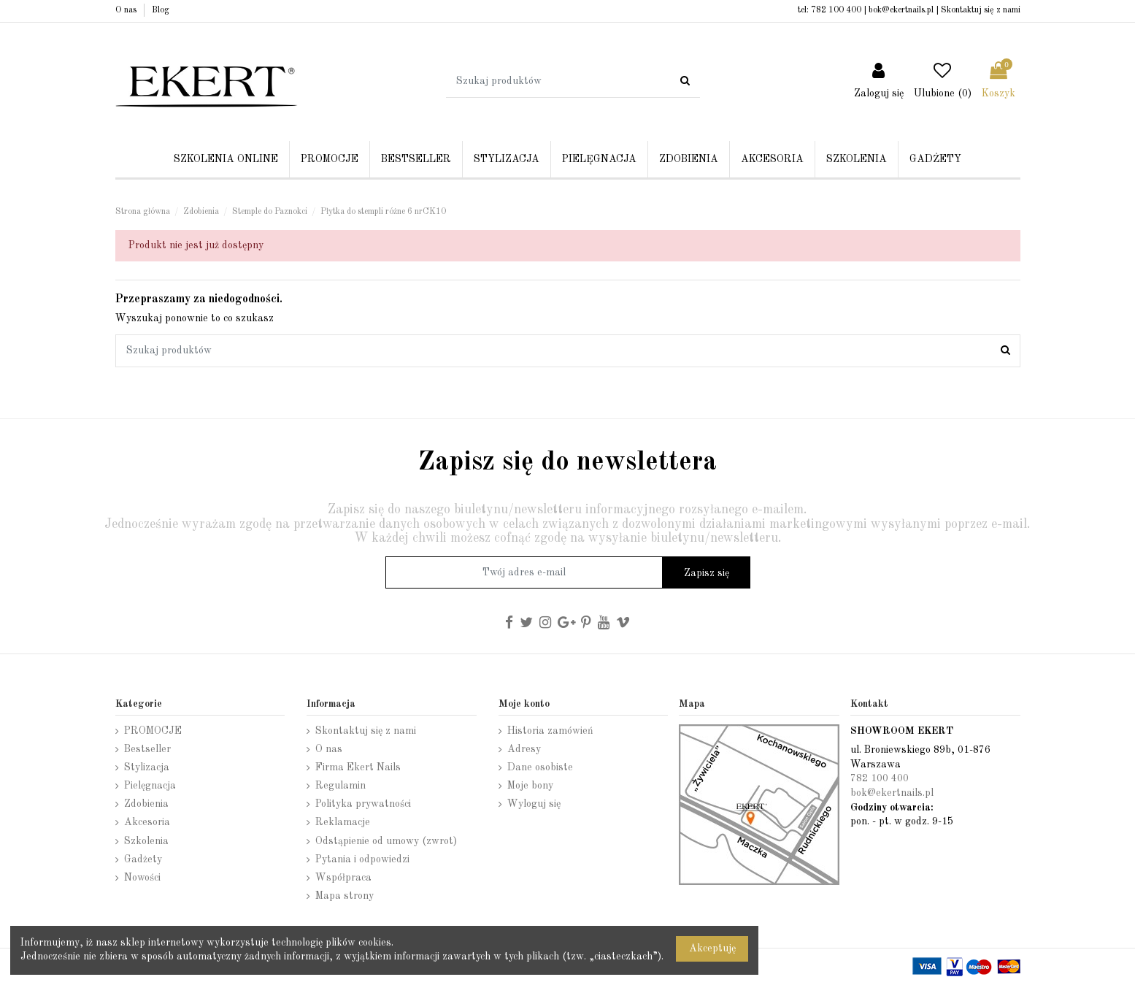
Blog (160, 10)
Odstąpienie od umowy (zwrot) (386, 841)
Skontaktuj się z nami (980, 10)
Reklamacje (342, 822)
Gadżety (143, 859)
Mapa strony (344, 896)
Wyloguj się (534, 804)
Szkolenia (146, 841)
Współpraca (343, 878)
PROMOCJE (153, 731)
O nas (127, 10)
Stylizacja (146, 767)
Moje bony (530, 786)
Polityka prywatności (363, 804)
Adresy (524, 749)
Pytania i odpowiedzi (362, 859)
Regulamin (340, 786)
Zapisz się (706, 573)
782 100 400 (836, 10)
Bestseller (147, 749)
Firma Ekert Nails (358, 767)
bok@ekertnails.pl (901, 10)
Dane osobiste (540, 767)
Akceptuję (712, 948)
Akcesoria (147, 822)
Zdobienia (146, 804)
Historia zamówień (550, 731)
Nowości (142, 878)
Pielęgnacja (150, 786)
